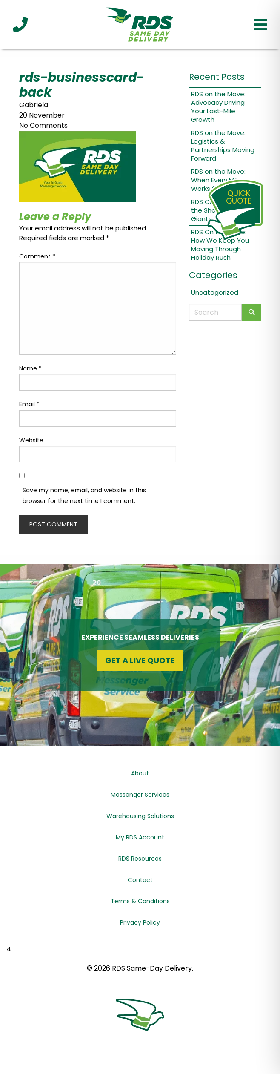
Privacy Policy (140, 922)
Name (30, 368)
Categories (213, 275)
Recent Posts (217, 77)
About (140, 773)
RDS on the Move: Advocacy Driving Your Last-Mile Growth (218, 106)
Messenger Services (140, 794)
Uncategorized (214, 292)
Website (31, 440)
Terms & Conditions (140, 901)
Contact (140, 880)
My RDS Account (140, 837)
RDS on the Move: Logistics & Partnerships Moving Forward (222, 145)
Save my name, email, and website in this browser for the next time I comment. (84, 495)
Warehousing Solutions (140, 816)
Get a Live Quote (140, 660)
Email (29, 404)
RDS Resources (140, 858)
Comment (37, 256)
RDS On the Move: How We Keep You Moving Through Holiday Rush (220, 244)
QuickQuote (238, 197)
